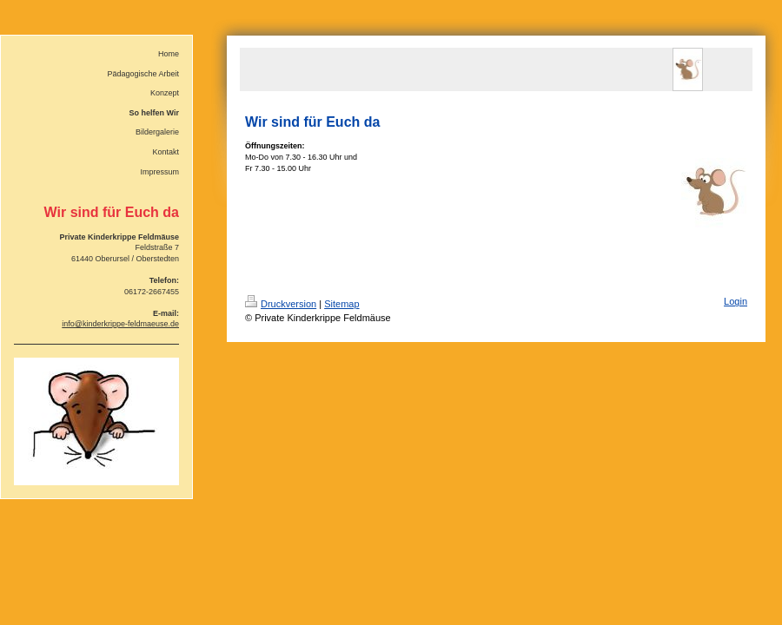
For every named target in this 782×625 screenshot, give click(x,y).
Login (735, 301)
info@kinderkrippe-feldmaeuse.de (120, 323)
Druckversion (280, 304)
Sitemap (341, 304)
